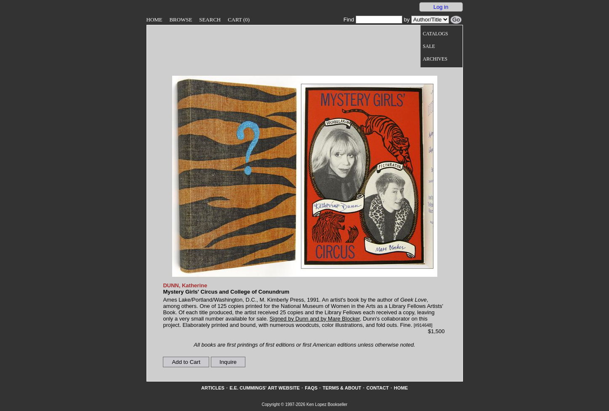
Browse (180, 19)
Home (154, 19)
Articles (212, 387)
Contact (377, 387)
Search (210, 19)
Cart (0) (239, 19)
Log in (440, 7)
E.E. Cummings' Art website (264, 387)
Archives (435, 59)
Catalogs (435, 34)
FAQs (311, 387)
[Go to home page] (257, 41)
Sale (429, 46)
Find (372, 19)
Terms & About (342, 387)
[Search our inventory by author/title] (430, 20)
